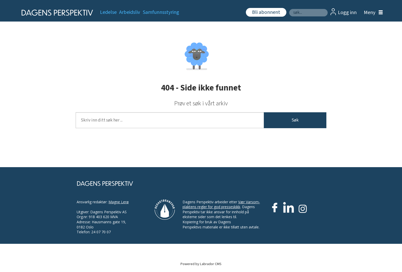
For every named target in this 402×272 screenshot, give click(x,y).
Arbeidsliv (129, 12)
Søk (295, 120)
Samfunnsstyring (161, 12)
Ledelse (108, 12)
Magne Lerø (118, 201)
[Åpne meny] (372, 12)
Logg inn (347, 12)
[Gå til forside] (55, 12)
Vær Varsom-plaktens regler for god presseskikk (221, 204)
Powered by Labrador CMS (201, 264)
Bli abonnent (266, 12)
